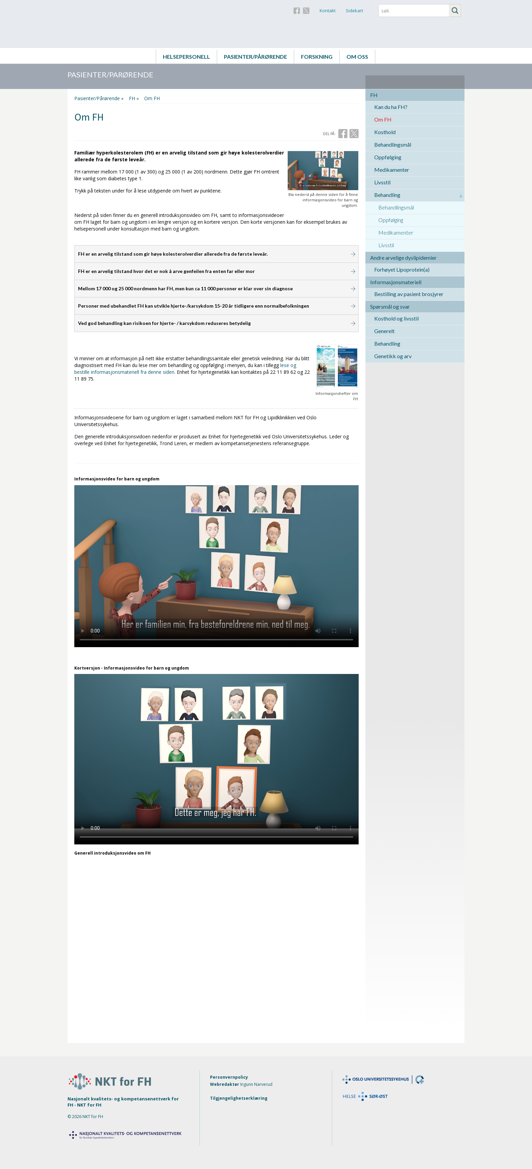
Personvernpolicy (229, 1077)
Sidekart (354, 10)
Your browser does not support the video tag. (216, 564)
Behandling (387, 194)
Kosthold (385, 132)
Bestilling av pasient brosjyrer (408, 294)
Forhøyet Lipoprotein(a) (402, 269)
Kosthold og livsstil (396, 318)
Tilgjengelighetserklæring (238, 1098)
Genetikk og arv (393, 356)
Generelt (384, 331)
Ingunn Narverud (256, 1084)
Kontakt (328, 10)
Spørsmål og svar (390, 306)
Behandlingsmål (392, 144)
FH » (134, 98)
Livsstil (382, 182)
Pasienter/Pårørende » (99, 98)
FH (374, 95)
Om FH (383, 119)
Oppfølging (387, 157)
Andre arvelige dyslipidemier (403, 257)
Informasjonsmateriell (395, 282)
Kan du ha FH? (390, 107)
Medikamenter (391, 169)
